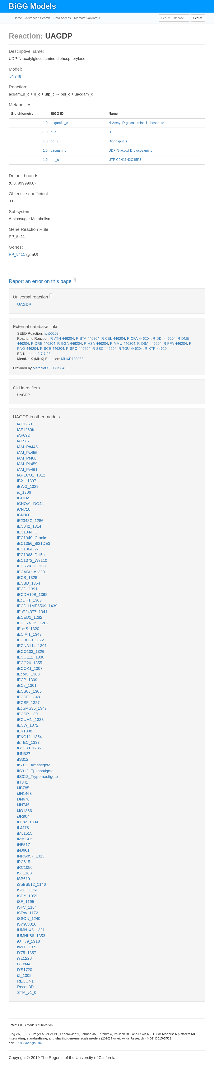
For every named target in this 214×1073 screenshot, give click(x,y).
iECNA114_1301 (32, 645)
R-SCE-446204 (52, 349)
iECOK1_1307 (29, 668)
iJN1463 (24, 793)
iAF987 (23, 441)
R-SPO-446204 (78, 349)
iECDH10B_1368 (32, 594)
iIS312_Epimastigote (35, 771)
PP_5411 (17, 254)
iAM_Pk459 (27, 464)
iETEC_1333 (28, 742)
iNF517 (23, 844)
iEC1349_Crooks (32, 538)
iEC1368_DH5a (31, 555)
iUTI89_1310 (28, 941)
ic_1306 (24, 492)
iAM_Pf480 (27, 458)
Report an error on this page (41, 281)
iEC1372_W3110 (32, 560)
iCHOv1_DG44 (30, 503)
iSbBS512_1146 (31, 884)
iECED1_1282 (29, 617)
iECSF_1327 (28, 702)
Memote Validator (86, 18)
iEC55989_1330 (31, 566)
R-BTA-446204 (87, 339)
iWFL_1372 (27, 947)
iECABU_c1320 (31, 572)
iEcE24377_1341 (32, 611)
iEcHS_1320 (28, 628)
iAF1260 (24, 424)
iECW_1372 (27, 725)
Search (198, 18)
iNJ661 (23, 850)
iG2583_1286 (29, 748)
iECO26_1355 (29, 663)
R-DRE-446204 (43, 344)
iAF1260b (25, 429)
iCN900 (23, 515)
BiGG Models (32, 6)
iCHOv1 (24, 498)
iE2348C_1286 (30, 520)
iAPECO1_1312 (31, 475)
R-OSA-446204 (149, 344)
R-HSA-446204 (96, 344)
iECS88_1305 (29, 691)
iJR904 (23, 816)
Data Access (62, 18)
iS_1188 (24, 873)
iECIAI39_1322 (30, 640)
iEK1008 (24, 731)
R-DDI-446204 (164, 339)
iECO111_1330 (30, 657)
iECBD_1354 (28, 583)
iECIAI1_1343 (29, 634)
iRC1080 (25, 867)
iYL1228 (24, 958)
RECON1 (25, 981)
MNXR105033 (72, 359)
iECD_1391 (27, 589)
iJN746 (15, 76)
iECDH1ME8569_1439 (37, 606)
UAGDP (24, 304)
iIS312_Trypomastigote (37, 776)
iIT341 (22, 782)
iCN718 (23, 509)
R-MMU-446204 (122, 344)
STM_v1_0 (26, 992)
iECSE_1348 (28, 697)
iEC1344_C (27, 532)
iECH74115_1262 (32, 623)
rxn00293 (51, 334)
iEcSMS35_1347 (32, 708)
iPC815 (23, 862)
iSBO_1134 (27, 890)
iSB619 (23, 879)
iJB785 (23, 788)
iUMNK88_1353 (31, 936)
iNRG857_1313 (31, 856)
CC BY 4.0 (59, 368)
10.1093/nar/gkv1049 (28, 1043)
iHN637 (23, 753)
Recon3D (25, 987)
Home (18, 18)
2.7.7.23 (44, 354)
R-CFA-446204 (139, 339)
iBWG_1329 (27, 486)
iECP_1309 (27, 680)
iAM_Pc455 (27, 452)
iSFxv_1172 (27, 913)
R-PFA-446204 (175, 344)
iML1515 (24, 833)
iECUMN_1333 (30, 719)
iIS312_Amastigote (34, 765)
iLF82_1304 (27, 822)
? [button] (74, 280)
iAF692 (23, 435)
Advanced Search (37, 18)
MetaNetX (41, 368)
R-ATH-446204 (62, 339)
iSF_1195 (25, 901)
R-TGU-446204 (130, 349)
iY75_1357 (26, 952)
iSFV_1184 (27, 907)
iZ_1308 (24, 975)
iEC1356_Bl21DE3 (33, 543)
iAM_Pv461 (27, 469)
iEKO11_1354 (29, 737)
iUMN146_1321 (31, 930)
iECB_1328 (27, 577)
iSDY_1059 (27, 896)
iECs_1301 (27, 685)
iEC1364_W (27, 549)
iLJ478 (23, 827)
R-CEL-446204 (113, 339)
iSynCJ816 (26, 924)
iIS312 (22, 759)
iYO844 (23, 964)
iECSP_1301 (28, 714)
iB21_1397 (26, 481)
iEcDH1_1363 (29, 600)
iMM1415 (25, 839)
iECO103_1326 (30, 651)
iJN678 (23, 799)
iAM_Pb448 (27, 447)
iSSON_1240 (28, 918)
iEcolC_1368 (28, 674)
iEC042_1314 (29, 526)
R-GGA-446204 (69, 344)
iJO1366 (24, 810)
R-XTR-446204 (156, 349)
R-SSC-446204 (104, 349)
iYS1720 (24, 969)
